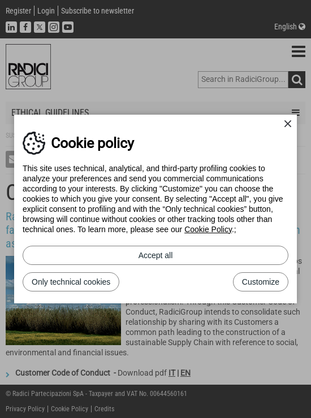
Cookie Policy (208, 229)
